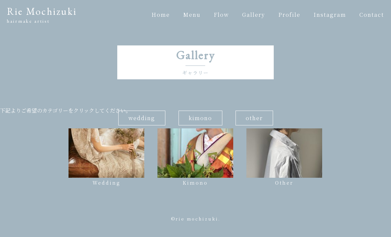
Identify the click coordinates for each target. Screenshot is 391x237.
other (254, 118)
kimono (200, 118)
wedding (141, 118)
